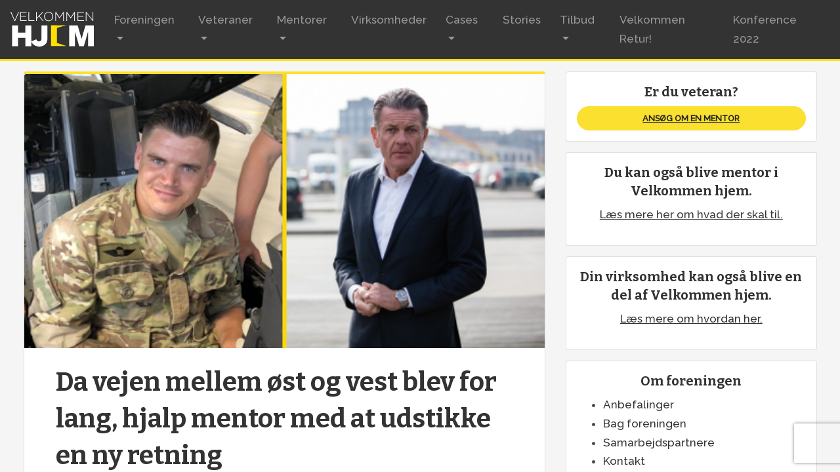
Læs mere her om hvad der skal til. (691, 214)
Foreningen (144, 19)
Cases (462, 19)
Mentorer (302, 19)
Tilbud (577, 19)
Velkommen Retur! (652, 29)
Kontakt (624, 460)
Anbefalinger (638, 404)
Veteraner (225, 19)
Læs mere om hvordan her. (691, 318)
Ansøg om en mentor (691, 118)
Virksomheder (389, 19)
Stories (522, 19)
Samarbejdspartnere (659, 442)
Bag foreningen (644, 423)
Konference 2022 (765, 29)
